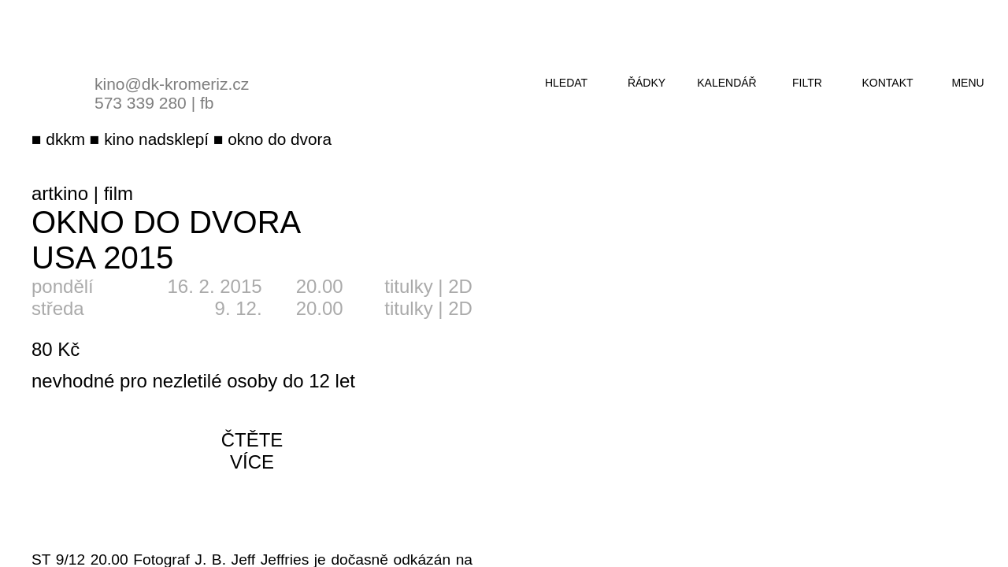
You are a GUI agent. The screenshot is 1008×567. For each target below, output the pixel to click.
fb (207, 103)
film (118, 193)
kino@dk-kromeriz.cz (171, 84)
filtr (807, 82)
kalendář (726, 82)
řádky (646, 82)
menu (967, 82)
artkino (60, 193)
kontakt (887, 82)
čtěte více (252, 450)
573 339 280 (140, 103)
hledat (566, 82)
